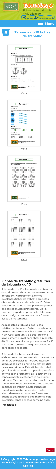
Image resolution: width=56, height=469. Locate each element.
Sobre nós (46, 462)
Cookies (28, 465)
